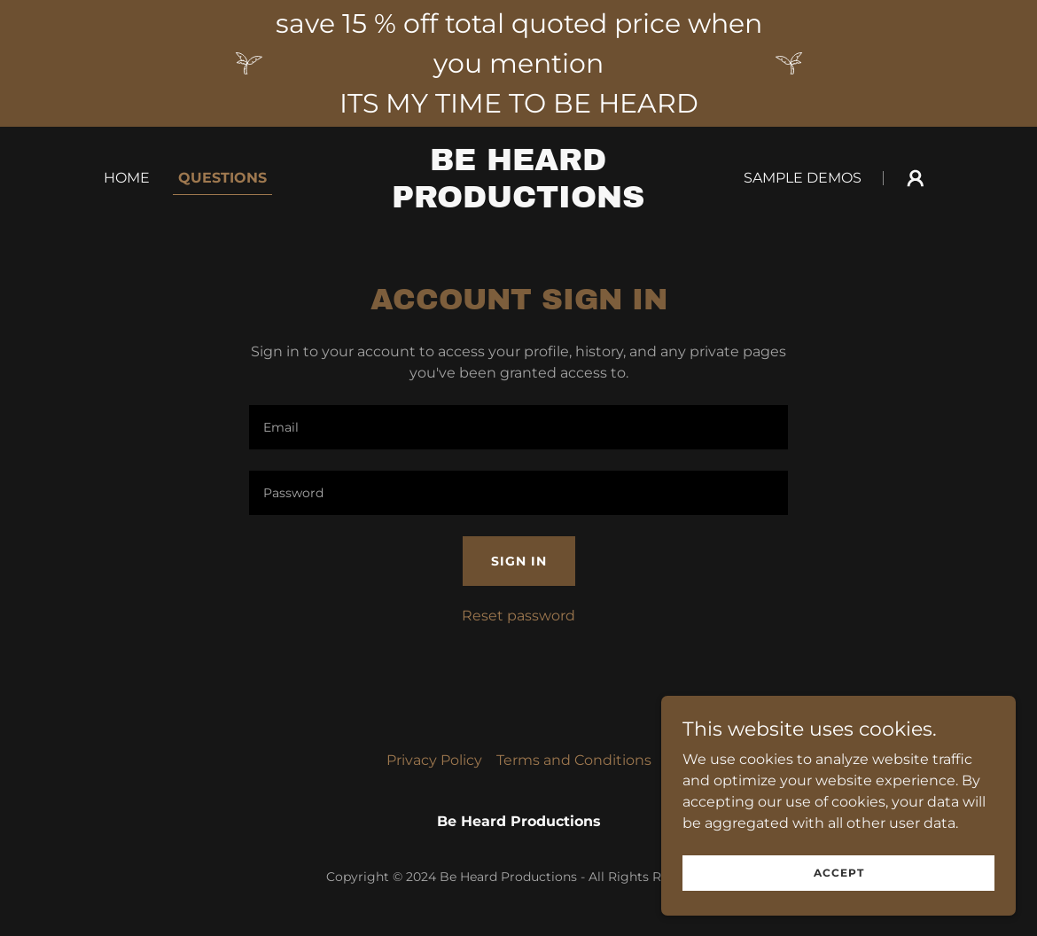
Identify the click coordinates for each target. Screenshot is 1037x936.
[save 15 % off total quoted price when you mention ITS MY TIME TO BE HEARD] (518, 63)
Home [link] (127, 177)
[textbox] (518, 427)
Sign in (519, 561)
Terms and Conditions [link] (573, 760)
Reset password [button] (518, 615)
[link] (518, 202)
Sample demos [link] (803, 177)
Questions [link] (222, 177)
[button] (915, 178)
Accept (839, 872)
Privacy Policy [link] (434, 760)
